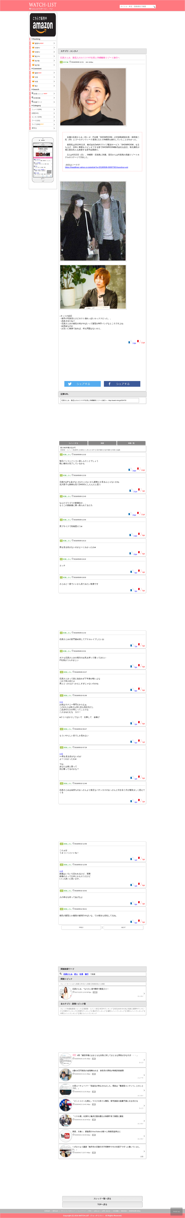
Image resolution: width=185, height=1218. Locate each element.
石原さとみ (67, 974)
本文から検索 (85, 984)
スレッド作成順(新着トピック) (71, 1009)
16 (61, 865)
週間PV (38, 43)
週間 (37, 73)
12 (61, 729)
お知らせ (97, 1211)
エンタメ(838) (37, 117)
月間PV (36, 47)
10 (61, 672)
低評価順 (107, 450)
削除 (113, 450)
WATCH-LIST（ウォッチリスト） (91, 1216)
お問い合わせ (106, 1211)
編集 (118, 450)
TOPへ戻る (102, 1204)
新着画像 (36, 98)
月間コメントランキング (135, 1011)
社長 (81, 974)
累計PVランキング (99, 1011)
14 (61, 783)
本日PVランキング (106, 1009)
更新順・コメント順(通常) (69, 450)
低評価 (35, 65)
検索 (102, 443)
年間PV (36, 52)
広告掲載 (116, 1211)
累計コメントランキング (88, 1013)
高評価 (35, 60)
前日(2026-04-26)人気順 (122, 1009)
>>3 (61, 871)
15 (61, 844)
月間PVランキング (69, 1011)
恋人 (76, 974)
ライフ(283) (38, 124)
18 (61, 909)
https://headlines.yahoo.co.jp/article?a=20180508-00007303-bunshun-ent (96, 167)
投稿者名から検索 (98, 984)
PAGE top (176, 1211)
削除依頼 (124, 1211)
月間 (35, 77)
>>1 (61, 702)
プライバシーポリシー (68, 1211)
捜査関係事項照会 (135, 1211)
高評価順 (99, 450)
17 (61, 891)
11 (61, 695)
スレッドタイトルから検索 (69, 984)
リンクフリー (81, 1211)
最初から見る (85, 450)
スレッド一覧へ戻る (102, 1199)
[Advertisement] (82, 30)
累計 (35, 85)
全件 (93, 450)
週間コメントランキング (116, 1011)
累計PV (36, 56)
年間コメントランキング (69, 1013)
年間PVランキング (84, 1011)
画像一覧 (131, 443)
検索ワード (37, 102)
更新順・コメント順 (91, 1009)
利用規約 (47, 1211)
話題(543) (35, 113)
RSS (89, 1211)
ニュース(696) (37, 109)
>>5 (61, 754)
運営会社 (55, 1211)
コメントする (73, 443)
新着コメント (39, 93)
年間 (35, 81)
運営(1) (34, 128)
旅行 (86, 974)
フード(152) (36, 120)
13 (61, 747)
